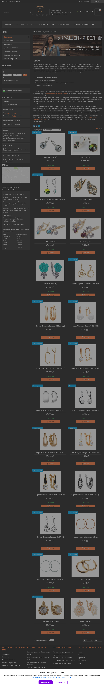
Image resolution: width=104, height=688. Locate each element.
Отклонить (61, 682)
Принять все (45, 682)
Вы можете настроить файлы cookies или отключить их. (51, 677)
